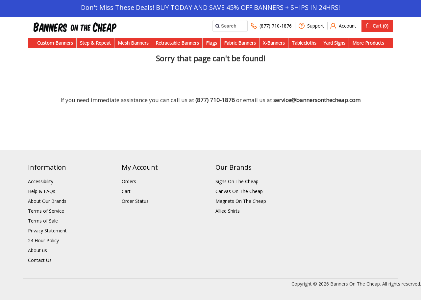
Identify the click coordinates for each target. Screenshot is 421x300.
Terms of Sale (43, 221)
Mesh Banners (133, 43)
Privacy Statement (47, 230)
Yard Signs (334, 43)
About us (37, 250)
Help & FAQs (41, 191)
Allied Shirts (227, 211)
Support (311, 26)
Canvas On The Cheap (239, 191)
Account (343, 26)
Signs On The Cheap (237, 181)
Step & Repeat (95, 43)
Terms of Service (46, 211)
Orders (129, 181)
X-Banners (274, 43)
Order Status (135, 201)
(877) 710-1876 (271, 26)
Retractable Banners (177, 43)
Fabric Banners (240, 43)
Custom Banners (55, 43)
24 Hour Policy (43, 240)
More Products (368, 43)
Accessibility (40, 181)
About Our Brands (47, 201)
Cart (126, 191)
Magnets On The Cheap (240, 201)
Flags (211, 43)
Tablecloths (304, 43)
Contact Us (40, 260)
